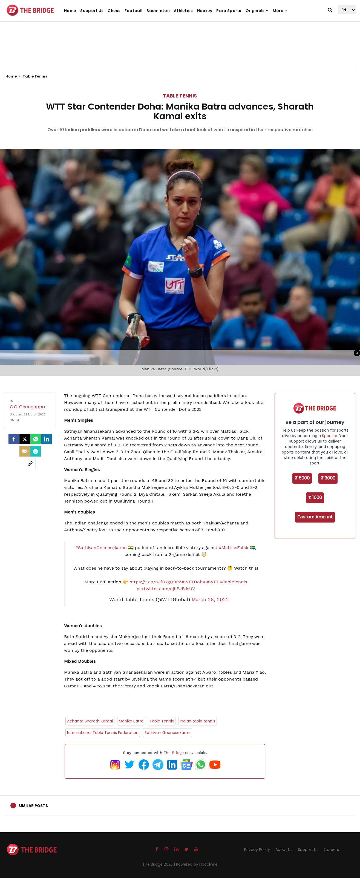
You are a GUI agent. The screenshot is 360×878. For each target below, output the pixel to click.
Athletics (183, 10)
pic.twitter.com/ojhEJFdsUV (166, 588)
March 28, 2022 (210, 599)
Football (133, 10)
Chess (114, 10)
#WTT (212, 581)
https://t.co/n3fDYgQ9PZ (155, 581)
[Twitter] (24, 439)
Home (70, 10)
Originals (257, 10)
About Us (283, 849)
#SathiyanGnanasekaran (101, 547)
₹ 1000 (315, 497)
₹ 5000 (302, 478)
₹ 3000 (328, 478)
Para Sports (228, 10)
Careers (331, 849)
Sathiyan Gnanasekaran (167, 732)
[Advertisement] (180, 52)
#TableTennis (233, 581)
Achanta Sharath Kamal (90, 721)
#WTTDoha (193, 581)
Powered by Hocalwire (197, 864)
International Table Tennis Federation (103, 732)
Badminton (158, 10)
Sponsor (329, 435)
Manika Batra (131, 721)
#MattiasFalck (233, 547)
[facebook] (13, 439)
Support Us (91, 10)
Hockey (204, 10)
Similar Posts (33, 805)
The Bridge (174, 752)
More (280, 10)
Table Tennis (180, 95)
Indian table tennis (197, 721)
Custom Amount (315, 517)
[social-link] (30, 463)
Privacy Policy (257, 849)
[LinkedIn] (46, 439)
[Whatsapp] (35, 439)
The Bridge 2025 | (159, 864)
